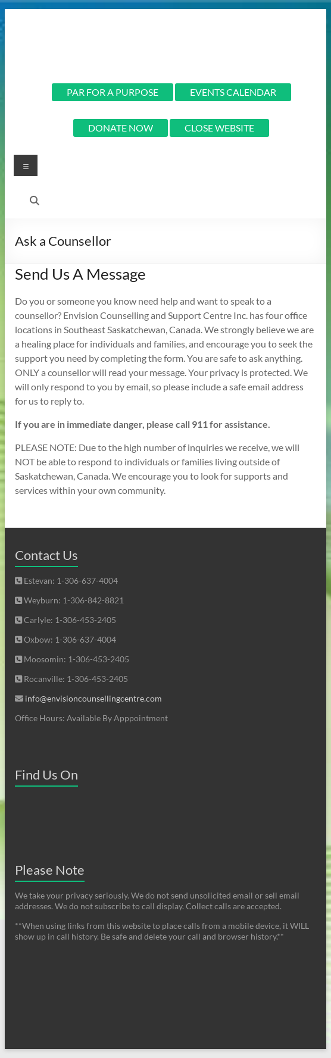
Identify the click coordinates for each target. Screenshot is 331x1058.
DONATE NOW (120, 127)
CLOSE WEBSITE (219, 127)
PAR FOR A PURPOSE (112, 92)
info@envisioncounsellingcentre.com (93, 698)
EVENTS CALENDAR (233, 92)
